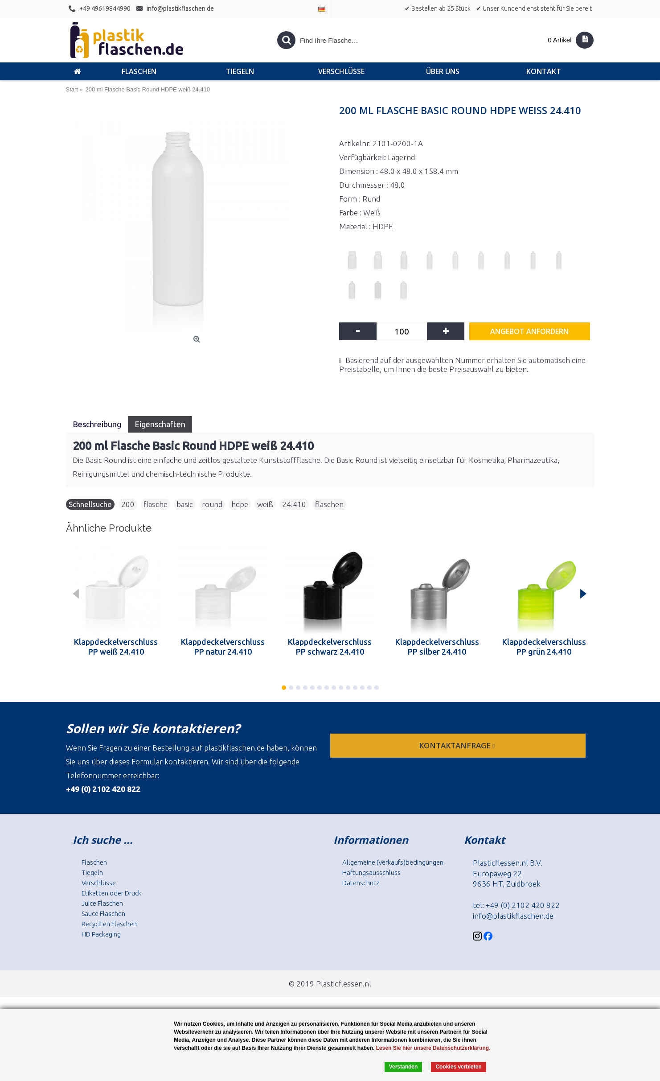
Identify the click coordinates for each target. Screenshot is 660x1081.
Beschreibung (97, 424)
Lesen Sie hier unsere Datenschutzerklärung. (433, 1048)
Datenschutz (360, 883)
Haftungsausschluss (371, 872)
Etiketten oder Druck (111, 893)
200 (128, 504)
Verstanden (403, 1067)
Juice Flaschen (102, 903)
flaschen (329, 504)
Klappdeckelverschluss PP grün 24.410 (544, 646)
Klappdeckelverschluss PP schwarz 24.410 (330, 646)
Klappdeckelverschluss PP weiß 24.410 (116, 646)
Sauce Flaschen (103, 913)
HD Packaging (101, 934)
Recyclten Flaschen (109, 924)
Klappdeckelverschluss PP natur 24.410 (223, 646)
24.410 (294, 504)
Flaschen (94, 862)
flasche (155, 504)
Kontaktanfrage (457, 745)
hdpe (239, 504)
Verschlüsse (99, 883)
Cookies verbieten (458, 1067)
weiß (265, 504)
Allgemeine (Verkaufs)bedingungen (392, 862)
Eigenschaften (160, 424)
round (212, 504)
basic (184, 504)
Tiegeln (92, 872)
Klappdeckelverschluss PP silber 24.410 (437, 646)
